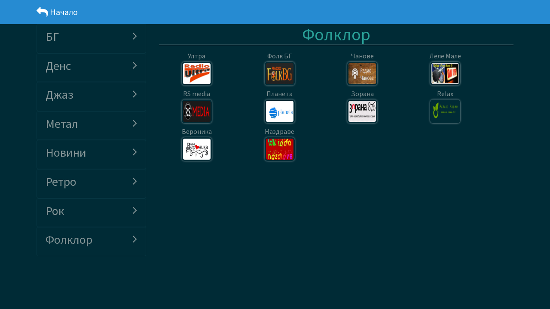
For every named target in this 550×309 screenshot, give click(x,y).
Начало (57, 11)
